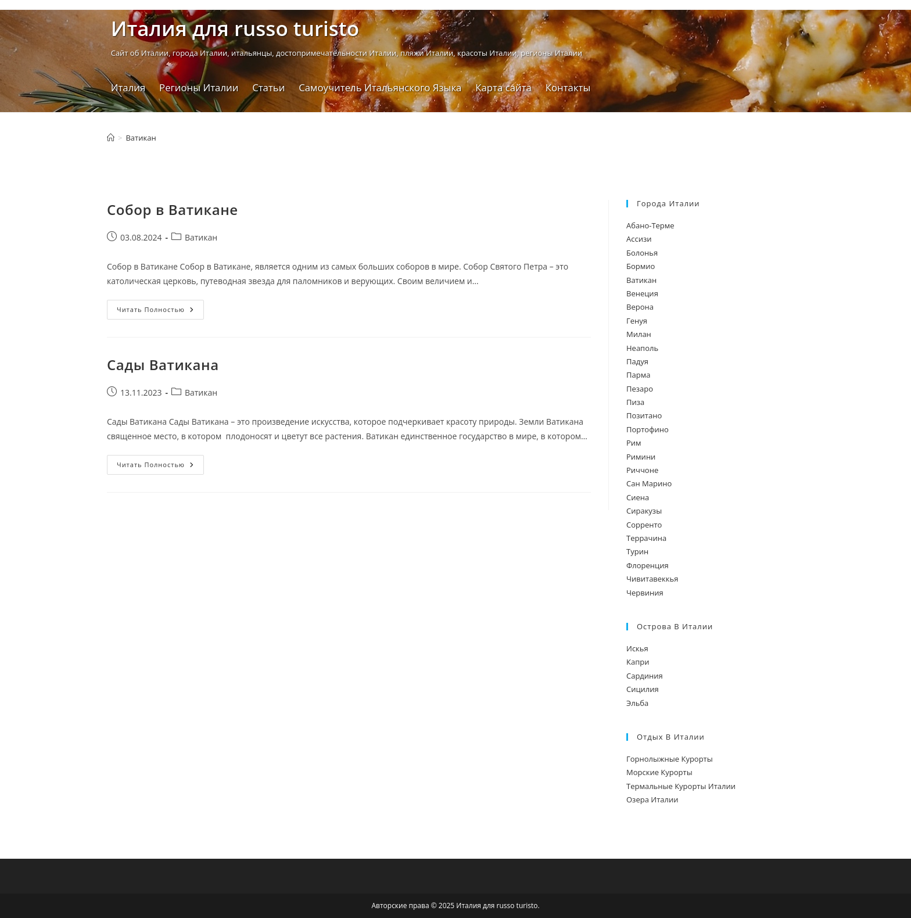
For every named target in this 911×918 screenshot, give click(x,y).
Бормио (640, 266)
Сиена (637, 497)
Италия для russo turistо (235, 28)
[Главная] (110, 137)
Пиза (635, 402)
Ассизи (639, 239)
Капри (637, 662)
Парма (638, 375)
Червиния (644, 592)
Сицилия (642, 689)
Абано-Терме (650, 225)
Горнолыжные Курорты (669, 759)
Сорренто (644, 524)
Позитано (644, 415)
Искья (637, 648)
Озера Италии (652, 799)
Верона (640, 307)
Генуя (636, 320)
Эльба (637, 703)
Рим (633, 443)
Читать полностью (160, 312)
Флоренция (647, 565)
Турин (637, 551)
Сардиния (644, 675)
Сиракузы (644, 510)
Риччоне (642, 470)
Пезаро (639, 388)
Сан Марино (649, 483)
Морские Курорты (659, 772)
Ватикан (140, 137)
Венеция (642, 293)
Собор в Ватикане (172, 209)
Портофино (647, 429)
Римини (640, 456)
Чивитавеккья (652, 578)
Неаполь (642, 348)
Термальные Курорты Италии (681, 786)
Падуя (637, 361)
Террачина (646, 538)
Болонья (642, 253)
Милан (638, 334)
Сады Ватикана (163, 364)
